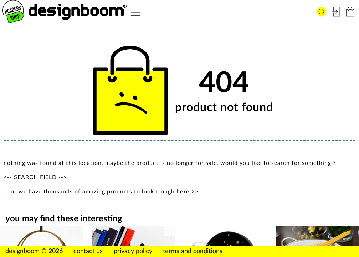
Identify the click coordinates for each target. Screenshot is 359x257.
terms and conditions (192, 251)
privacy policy (133, 251)
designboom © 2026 (34, 251)
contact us (88, 251)
